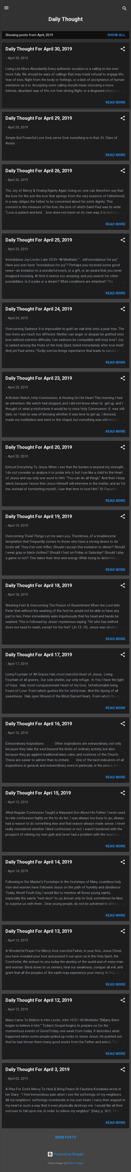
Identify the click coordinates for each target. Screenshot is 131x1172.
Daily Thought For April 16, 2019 (38, 723)
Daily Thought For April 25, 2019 (38, 240)
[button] (123, 49)
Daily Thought (65, 19)
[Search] (124, 9)
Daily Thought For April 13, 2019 (38, 931)
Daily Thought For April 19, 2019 (38, 516)
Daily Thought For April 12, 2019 (38, 1000)
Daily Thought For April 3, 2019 (37, 1069)
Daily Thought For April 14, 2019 (38, 862)
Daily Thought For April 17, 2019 (38, 654)
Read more (116, 102)
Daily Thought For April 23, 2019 (38, 378)
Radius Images (75, 1163)
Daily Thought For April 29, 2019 (38, 118)
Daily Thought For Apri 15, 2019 (38, 793)
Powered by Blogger (65, 1154)
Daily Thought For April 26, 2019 (38, 170)
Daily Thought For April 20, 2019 (38, 447)
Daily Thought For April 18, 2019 (38, 585)
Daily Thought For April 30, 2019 (38, 49)
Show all (116, 35)
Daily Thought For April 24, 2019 (38, 309)
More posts (65, 1137)
